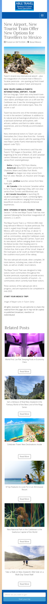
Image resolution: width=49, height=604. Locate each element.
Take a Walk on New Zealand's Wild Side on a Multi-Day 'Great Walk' (24, 561)
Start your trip (24, 599)
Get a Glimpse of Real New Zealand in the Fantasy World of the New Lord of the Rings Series (24, 392)
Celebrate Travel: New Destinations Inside (24, 432)
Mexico (38, 42)
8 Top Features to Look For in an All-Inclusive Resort (24, 476)
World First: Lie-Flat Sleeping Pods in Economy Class (24, 348)
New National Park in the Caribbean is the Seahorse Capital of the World (24, 518)
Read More (24, 371)
